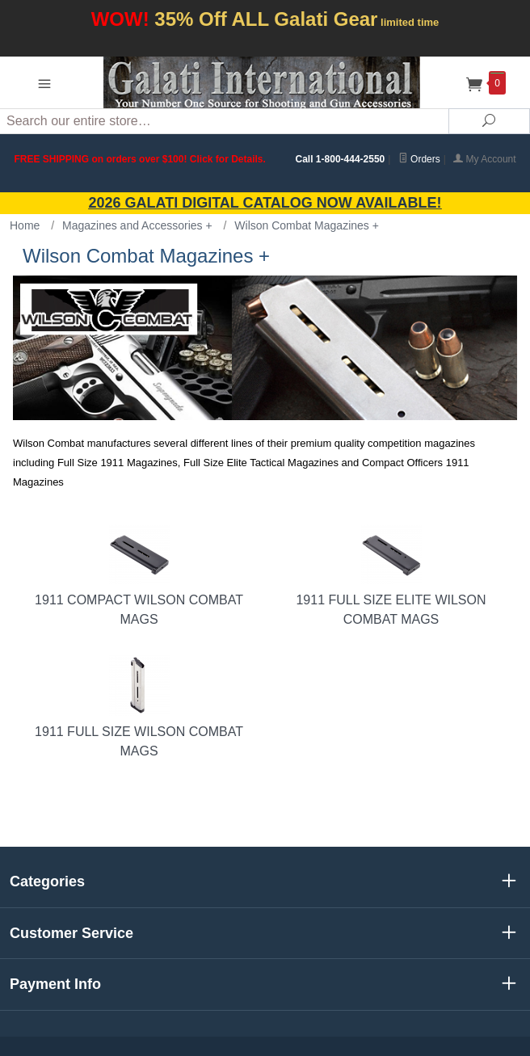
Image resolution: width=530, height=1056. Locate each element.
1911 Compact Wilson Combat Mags (139, 575)
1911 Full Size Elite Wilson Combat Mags (391, 575)
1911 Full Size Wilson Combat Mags (139, 706)
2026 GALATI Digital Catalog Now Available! (265, 203)
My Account (484, 159)
